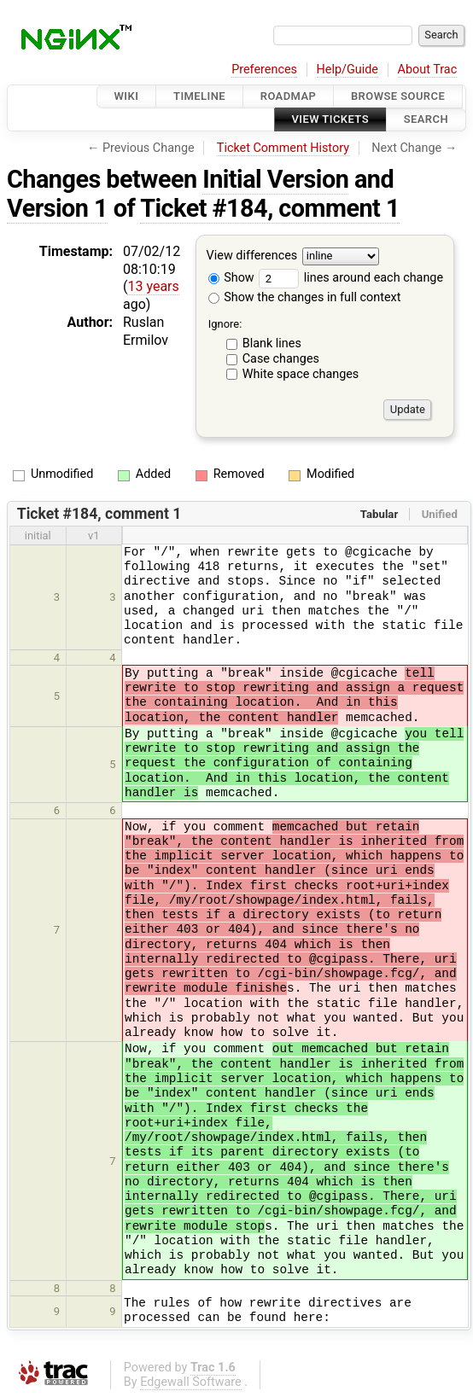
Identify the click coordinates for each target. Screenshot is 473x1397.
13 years (152, 286)
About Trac (428, 69)
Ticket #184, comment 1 (270, 208)
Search (426, 120)
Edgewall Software (191, 1382)
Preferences (264, 69)
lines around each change (351, 278)
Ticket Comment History (283, 148)
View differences (252, 255)
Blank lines (271, 343)
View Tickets (330, 120)
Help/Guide (347, 69)
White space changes (300, 374)
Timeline (199, 96)
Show (231, 278)
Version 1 (57, 208)
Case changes (280, 359)
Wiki (126, 96)
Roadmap (288, 96)
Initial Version (275, 179)
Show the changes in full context (304, 297)
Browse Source (398, 96)
